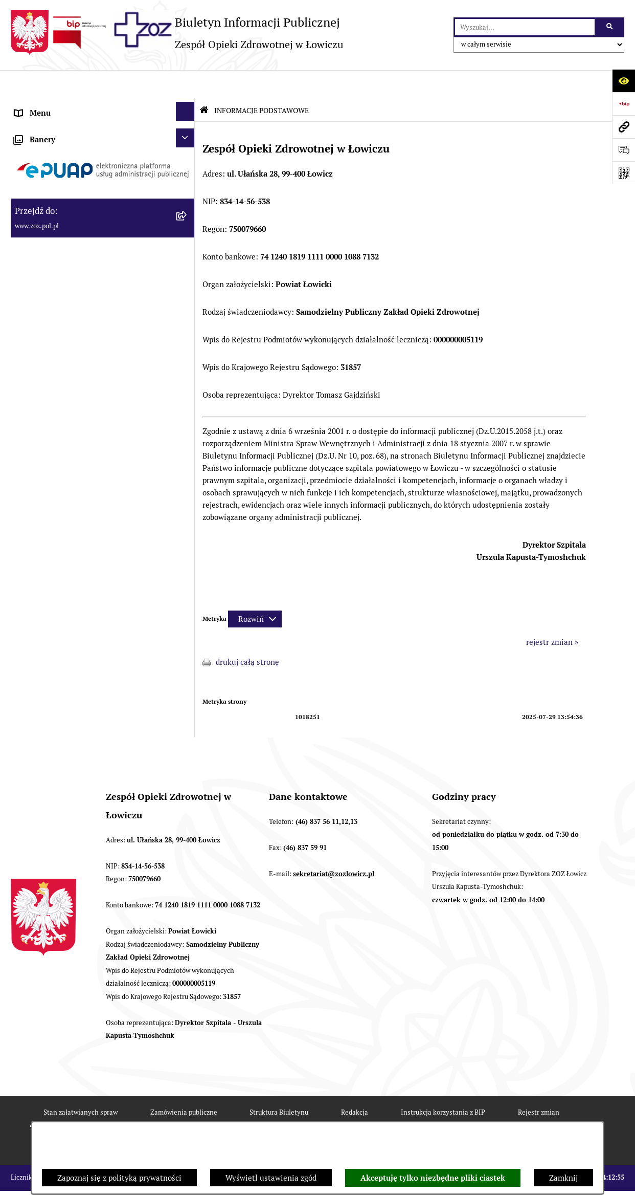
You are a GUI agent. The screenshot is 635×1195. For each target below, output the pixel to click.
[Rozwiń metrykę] (255, 590)
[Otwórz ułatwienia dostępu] (623, 80)
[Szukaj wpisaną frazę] (610, 27)
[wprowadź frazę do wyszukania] (524, 27)
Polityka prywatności (437, 1118)
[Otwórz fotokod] (623, 172)
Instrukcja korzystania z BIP (443, 1084)
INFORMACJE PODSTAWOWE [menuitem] (66, 108)
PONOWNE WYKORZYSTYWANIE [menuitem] (73, 315)
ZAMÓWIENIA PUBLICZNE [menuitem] (61, 347)
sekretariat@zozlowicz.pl (333, 845)
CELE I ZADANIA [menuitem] (44, 223)
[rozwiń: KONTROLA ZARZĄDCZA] (187, 268)
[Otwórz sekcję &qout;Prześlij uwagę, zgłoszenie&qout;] (623, 149)
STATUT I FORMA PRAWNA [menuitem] (62, 131)
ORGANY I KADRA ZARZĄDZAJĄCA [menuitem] (77, 177)
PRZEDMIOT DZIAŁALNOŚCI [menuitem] (65, 200)
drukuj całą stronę (247, 634)
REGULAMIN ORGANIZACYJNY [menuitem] (69, 154)
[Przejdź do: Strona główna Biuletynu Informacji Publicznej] (204, 82)
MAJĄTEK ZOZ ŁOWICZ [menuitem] (55, 246)
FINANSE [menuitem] (31, 292)
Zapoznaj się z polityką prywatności (119, 1178)
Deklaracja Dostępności (168, 1118)
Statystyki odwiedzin (267, 1118)
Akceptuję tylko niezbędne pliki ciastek (432, 1178)
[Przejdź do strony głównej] (177, 32)
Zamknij (563, 1178)
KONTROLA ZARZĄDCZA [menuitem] (59, 269)
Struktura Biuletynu (279, 1084)
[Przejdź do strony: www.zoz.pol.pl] (623, 126)
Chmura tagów (352, 1118)
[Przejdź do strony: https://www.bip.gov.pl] (623, 103)
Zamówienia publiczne (183, 1084)
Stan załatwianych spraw (80, 1084)
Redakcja (354, 1084)
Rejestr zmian (538, 1084)
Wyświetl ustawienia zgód (270, 1178)
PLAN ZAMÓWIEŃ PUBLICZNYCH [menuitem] (73, 370)
